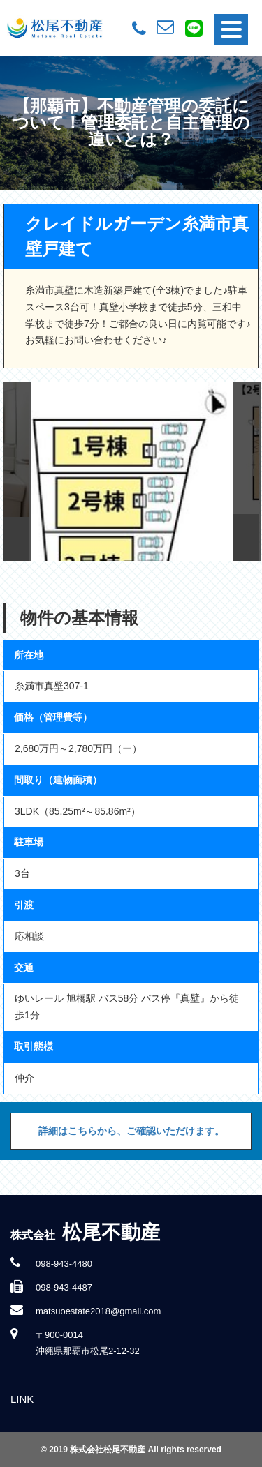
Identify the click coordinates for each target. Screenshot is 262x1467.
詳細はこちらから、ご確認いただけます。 (131, 1130)
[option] (131, 471)
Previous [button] (17, 471)
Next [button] (247, 471)
